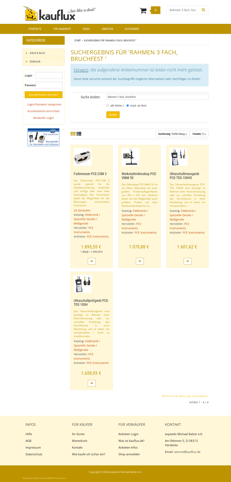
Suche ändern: (90, 97)
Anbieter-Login (128, 434)
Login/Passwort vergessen (44, 104)
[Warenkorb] (131, 10)
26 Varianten (82, 210)
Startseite (35, 28)
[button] (92, 261)
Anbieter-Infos (128, 447)
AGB (28, 441)
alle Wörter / (115, 105)
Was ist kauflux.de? (131, 441)
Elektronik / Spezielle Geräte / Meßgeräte (87, 219)
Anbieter (107, 28)
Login (28, 75)
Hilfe (29, 434)
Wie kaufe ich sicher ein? (88, 454)
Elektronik (35, 61)
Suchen (113, 114)
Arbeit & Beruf (37, 53)
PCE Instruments (98, 236)
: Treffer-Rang (172, 133)
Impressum (33, 447)
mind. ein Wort (136, 105)
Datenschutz (34, 454)
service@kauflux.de (187, 452)
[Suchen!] (203, 9)
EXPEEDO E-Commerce (56, 478)
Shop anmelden (129, 454)
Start (77, 40)
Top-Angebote (62, 28)
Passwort (29, 85)
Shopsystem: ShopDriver (33, 478)
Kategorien (132, 28)
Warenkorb (79, 441)
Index (86, 28)
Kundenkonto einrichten (43, 111)
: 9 (199, 133)
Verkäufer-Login (43, 118)
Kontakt (77, 447)
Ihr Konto (78, 434)
